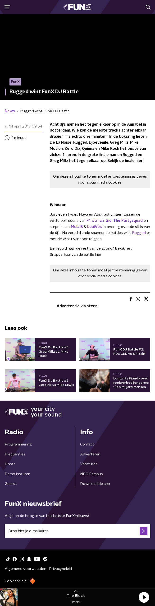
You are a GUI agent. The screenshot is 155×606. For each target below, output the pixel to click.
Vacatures (88, 464)
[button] (143, 597)
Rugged (139, 233)
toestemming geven (129, 176)
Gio (108, 221)
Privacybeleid (60, 569)
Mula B (77, 227)
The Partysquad (128, 221)
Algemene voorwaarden (25, 569)
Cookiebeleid (16, 581)
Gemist (11, 484)
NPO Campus (91, 474)
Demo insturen (17, 474)
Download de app (95, 484)
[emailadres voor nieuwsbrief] (77, 531)
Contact (87, 444)
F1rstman (95, 221)
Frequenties (15, 454)
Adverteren (90, 454)
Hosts (10, 464)
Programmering (18, 444)
